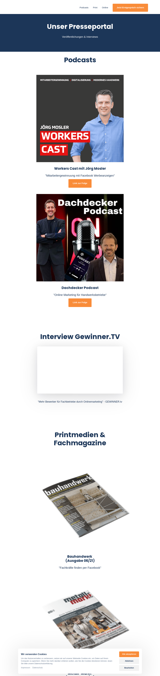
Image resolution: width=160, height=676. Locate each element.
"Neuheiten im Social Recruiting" (32, 566)
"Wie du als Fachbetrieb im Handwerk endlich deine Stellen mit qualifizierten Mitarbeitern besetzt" (80, 574)
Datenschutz (37, 667)
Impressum (25, 667)
